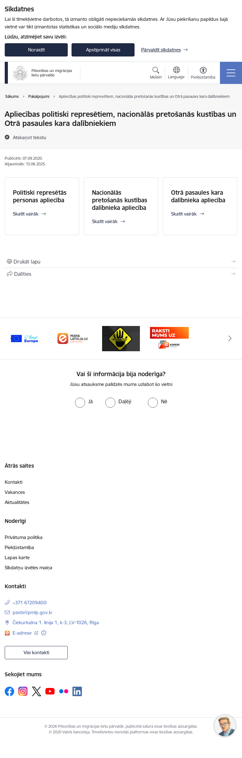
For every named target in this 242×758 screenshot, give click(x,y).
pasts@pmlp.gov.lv (32, 612)
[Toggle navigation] (231, 73)
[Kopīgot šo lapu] (121, 274)
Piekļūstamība (19, 547)
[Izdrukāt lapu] (121, 262)
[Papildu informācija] (43, 633)
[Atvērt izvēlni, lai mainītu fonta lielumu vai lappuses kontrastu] (203, 73)
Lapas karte (17, 557)
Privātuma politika (24, 537)
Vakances (15, 492)
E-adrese (23, 633)
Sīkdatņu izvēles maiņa (28, 568)
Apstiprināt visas (103, 50)
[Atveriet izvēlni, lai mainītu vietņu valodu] (176, 73)
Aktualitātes (17, 502)
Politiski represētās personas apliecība (39, 196)
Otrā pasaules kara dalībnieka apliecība (198, 196)
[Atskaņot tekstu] (29, 137)
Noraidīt (36, 50)
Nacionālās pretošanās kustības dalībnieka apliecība (119, 200)
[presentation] (53, 431)
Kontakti (13, 482)
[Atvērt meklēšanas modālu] (156, 73)
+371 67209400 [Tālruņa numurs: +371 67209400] (30, 603)
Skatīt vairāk (25, 214)
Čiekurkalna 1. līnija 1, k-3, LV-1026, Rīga (56, 622)
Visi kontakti (36, 652)
